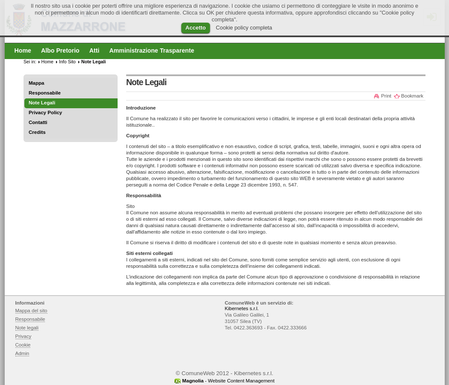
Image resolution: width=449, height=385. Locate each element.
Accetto (196, 27)
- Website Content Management (228, 380)
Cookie (23, 344)
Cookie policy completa (244, 27)
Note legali (27, 327)
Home (47, 61)
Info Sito (67, 61)
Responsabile (45, 92)
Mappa (36, 83)
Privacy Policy (45, 112)
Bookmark (412, 95)
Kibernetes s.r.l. (242, 308)
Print (386, 95)
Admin (22, 353)
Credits (37, 132)
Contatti (38, 122)
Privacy (23, 336)
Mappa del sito (31, 310)
